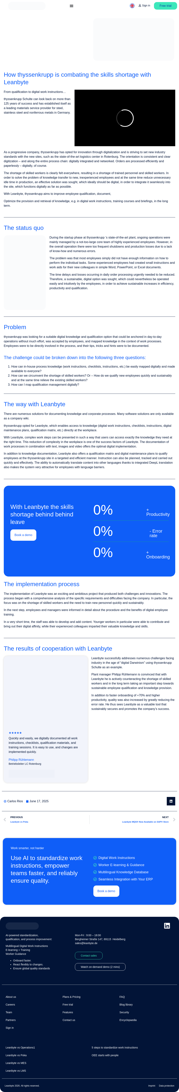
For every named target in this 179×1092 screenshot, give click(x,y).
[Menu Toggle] (71, 6)
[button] (171, 801)
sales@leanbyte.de (86, 943)
